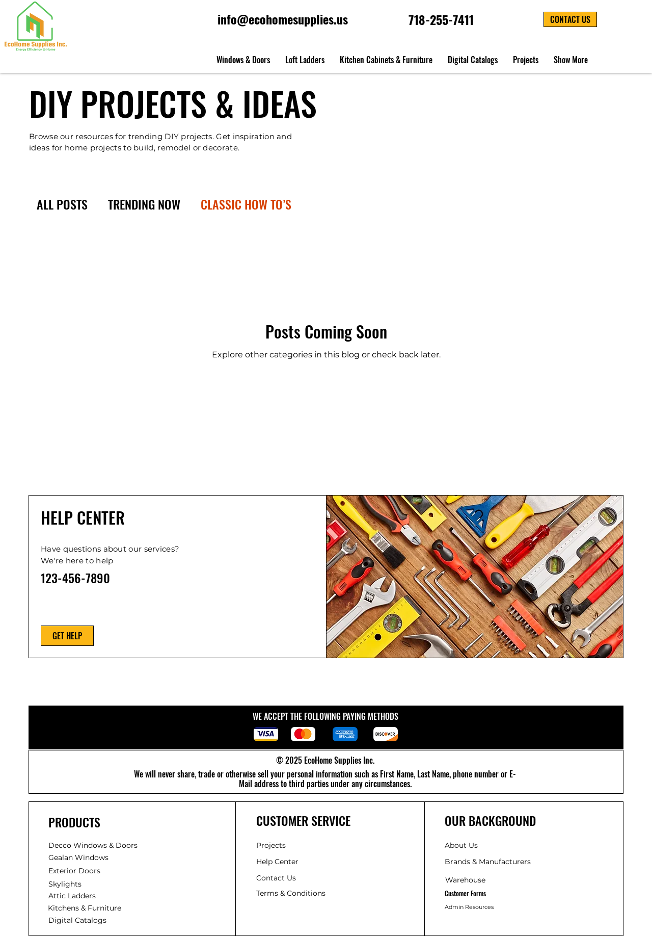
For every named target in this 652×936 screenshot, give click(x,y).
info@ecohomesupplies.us (283, 19)
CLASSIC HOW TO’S (246, 204)
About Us (461, 845)
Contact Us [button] (276, 877)
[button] (570, 19)
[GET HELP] (67, 636)
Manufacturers (488, 861)
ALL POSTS (62, 204)
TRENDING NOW (144, 204)
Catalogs (77, 920)
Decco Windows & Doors (93, 845)
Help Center (278, 861)
